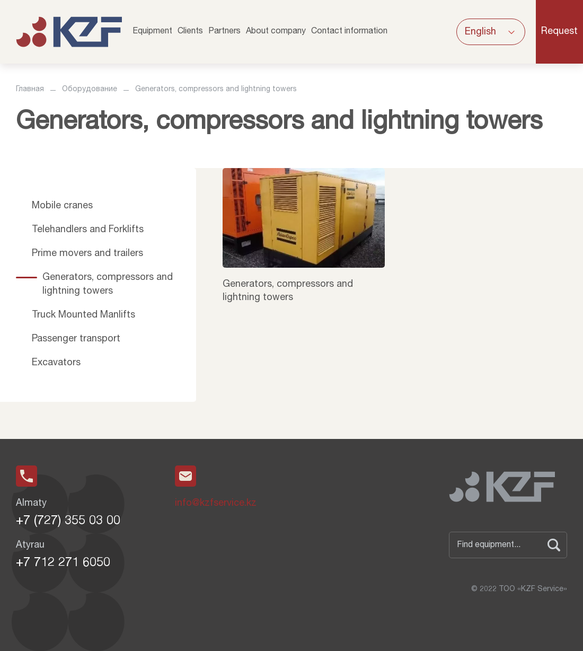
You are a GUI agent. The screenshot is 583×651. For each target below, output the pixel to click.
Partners (224, 32)
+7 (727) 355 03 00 (68, 521)
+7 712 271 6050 (63, 563)
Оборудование (89, 89)
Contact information (349, 32)
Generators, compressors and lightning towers (107, 284)
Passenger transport (76, 339)
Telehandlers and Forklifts (88, 230)
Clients (190, 32)
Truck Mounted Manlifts (83, 315)
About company (276, 32)
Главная (30, 89)
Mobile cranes (62, 206)
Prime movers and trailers (87, 254)
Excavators (56, 363)
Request (559, 32)
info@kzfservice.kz (216, 503)
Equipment (152, 32)
